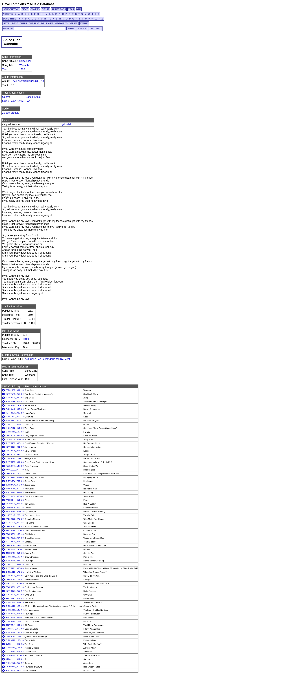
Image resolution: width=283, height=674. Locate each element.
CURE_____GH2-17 (15, 424)
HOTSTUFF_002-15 (15, 523)
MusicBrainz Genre (13, 101)
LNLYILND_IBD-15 (15, 515)
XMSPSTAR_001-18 (15, 511)
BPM (78, 9)
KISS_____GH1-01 (15, 659)
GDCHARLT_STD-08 (15, 629)
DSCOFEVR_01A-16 (15, 508)
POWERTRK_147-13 (15, 466)
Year (4, 69)
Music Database (42, 4)
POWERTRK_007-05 (15, 576)
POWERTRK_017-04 (15, 614)
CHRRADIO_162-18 (15, 640)
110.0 (26, 339)
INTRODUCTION (11, 9)
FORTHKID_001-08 (15, 477)
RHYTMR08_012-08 (15, 595)
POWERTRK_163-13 (15, 534)
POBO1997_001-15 (15, 390)
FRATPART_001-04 (15, 599)
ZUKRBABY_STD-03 (15, 485)
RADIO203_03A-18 (15, 538)
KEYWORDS (61, 23)
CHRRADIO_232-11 (15, 621)
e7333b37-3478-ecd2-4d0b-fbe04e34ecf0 (48, 359)
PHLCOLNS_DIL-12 (15, 489)
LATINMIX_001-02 (15, 652)
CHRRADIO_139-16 (15, 432)
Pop (28, 101)
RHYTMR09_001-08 (15, 462)
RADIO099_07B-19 (15, 519)
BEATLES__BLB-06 (15, 583)
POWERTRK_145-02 (15, 549)
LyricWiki (66, 124)
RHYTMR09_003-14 (15, 443)
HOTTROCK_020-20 (15, 413)
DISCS (25, 9)
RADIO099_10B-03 (15, 530)
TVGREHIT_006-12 (15, 420)
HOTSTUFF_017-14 (15, 394)
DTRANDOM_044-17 (15, 455)
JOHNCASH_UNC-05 (15, 553)
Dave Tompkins (14, 4)
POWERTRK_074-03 (15, 402)
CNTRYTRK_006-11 (15, 504)
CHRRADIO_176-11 (15, 572)
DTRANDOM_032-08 (15, 436)
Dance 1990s (33, 96)
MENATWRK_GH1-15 (15, 602)
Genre (5, 96)
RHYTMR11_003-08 (15, 568)
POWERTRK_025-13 (15, 587)
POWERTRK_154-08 (15, 633)
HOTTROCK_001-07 (15, 447)
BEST (15, 23)
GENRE (45, 9)
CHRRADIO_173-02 (15, 527)
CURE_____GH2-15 (15, 564)
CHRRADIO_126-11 (15, 606)
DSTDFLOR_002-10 (15, 439)
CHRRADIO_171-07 (15, 580)
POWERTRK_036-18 (15, 561)
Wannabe (24, 65)
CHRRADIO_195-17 (15, 473)
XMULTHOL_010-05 (15, 428)
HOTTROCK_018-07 (15, 591)
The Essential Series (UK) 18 (27, 81)
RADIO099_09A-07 (15, 617)
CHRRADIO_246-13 (15, 405)
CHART (23, 23)
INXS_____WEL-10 (15, 470)
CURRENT (34, 23)
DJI (43, 23)
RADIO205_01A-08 (15, 451)
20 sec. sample (10, 112)
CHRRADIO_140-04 (15, 610)
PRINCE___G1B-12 (15, 500)
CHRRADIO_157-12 (15, 636)
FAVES (49, 23)
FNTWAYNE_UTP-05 (15, 655)
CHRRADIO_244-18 (15, 545)
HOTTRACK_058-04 (15, 496)
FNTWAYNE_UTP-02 (15, 667)
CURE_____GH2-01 (15, 644)
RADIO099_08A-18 (15, 670)
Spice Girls (25, 61)
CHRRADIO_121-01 (15, 648)
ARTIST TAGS (59, 9)
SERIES (73, 23)
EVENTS (84, 23)
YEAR (71, 9)
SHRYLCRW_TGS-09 (15, 481)
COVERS (35, 9)
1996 (22, 69)
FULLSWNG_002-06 (15, 409)
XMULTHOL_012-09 (15, 663)
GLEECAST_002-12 (15, 417)
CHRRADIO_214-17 (15, 458)
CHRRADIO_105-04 (15, 557)
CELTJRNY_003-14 (15, 625)
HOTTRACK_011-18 (15, 542)
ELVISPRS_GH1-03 (15, 492)
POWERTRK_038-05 (15, 398)
